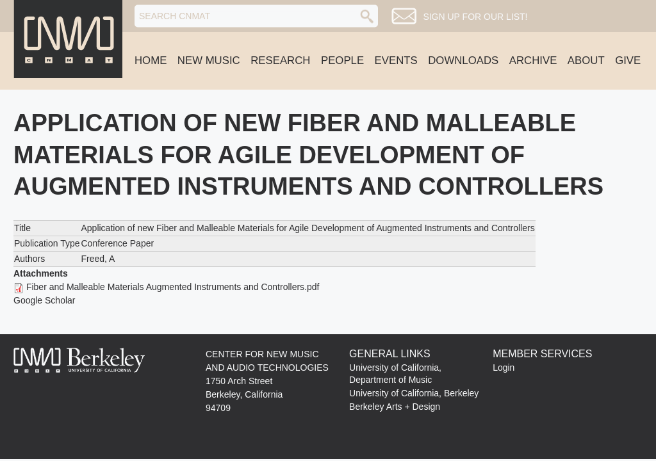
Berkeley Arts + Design (394, 406)
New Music (208, 60)
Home (151, 60)
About (586, 60)
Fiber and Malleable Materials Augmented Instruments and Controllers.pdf (173, 287)
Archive (533, 60)
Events (396, 60)
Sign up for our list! (475, 16)
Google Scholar (44, 300)
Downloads (463, 60)
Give (628, 60)
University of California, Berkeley (414, 393)
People (342, 60)
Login (503, 367)
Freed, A (98, 259)
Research (280, 60)
